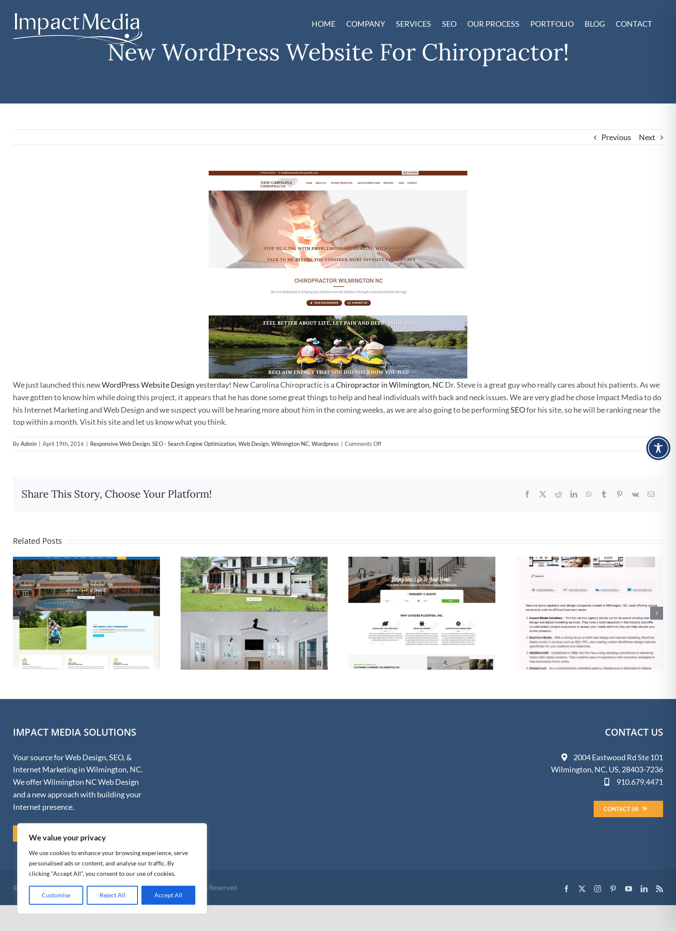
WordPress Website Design (148, 384)
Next (647, 137)
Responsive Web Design (120, 443)
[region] (112, 868)
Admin (29, 443)
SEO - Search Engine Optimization (194, 443)
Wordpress (325, 443)
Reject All (112, 895)
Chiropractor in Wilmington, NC (390, 384)
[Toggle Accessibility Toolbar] (658, 448)
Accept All (168, 895)
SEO (517, 409)
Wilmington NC (290, 443)
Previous (616, 137)
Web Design (253, 443)
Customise (56, 895)
